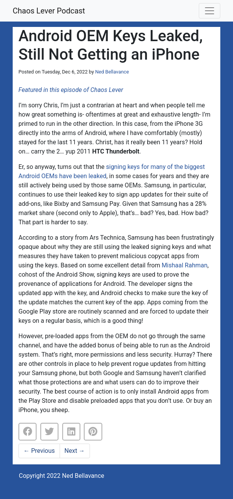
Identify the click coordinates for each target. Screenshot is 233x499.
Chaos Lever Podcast (49, 10)
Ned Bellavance (112, 72)
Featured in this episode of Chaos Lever (70, 89)
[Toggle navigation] (209, 10)
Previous (39, 450)
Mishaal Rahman (184, 265)
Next (75, 450)
